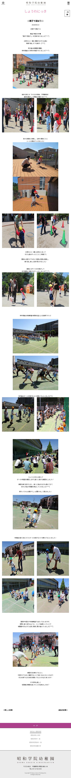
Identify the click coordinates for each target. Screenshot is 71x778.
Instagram (3, 3)
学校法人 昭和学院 (35, 731)
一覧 (67, 12)
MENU (68, 3)
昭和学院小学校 (35, 735)
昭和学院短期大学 (35, 746)
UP (37, 725)
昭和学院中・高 (35, 739)
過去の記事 (62, 710)
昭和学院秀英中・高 (35, 742)
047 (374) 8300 (37, 769)
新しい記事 (9, 710)
